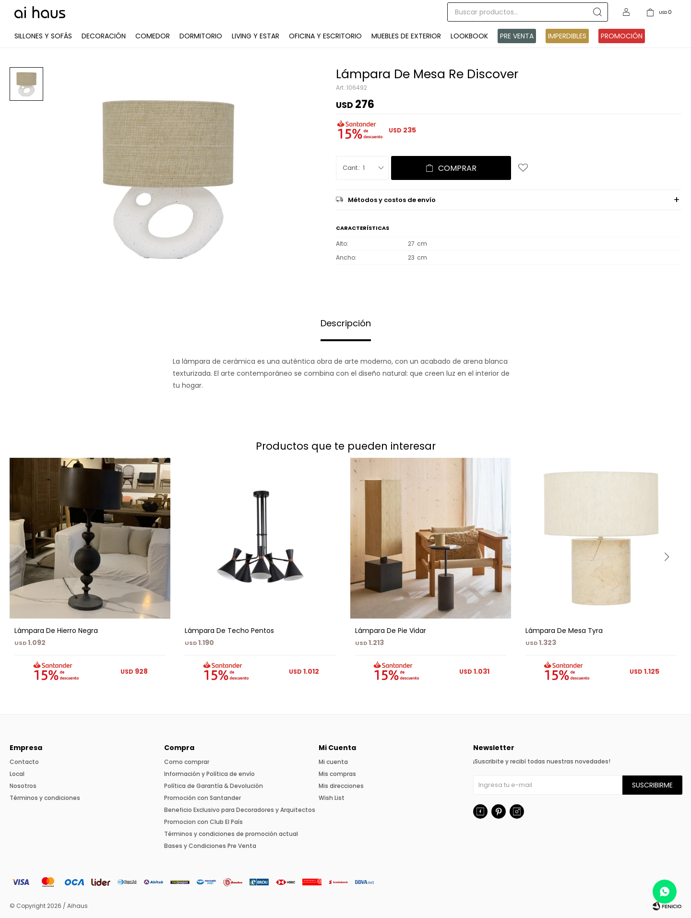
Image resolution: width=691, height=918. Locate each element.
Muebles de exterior (406, 36)
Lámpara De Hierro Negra (56, 630)
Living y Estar (255, 36)
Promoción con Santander (202, 798)
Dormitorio (200, 36)
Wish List (332, 798)
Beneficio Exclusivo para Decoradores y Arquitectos (239, 810)
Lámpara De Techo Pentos (229, 630)
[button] (670, 576)
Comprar (457, 168)
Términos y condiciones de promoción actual (231, 834)
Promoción (622, 36)
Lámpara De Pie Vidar (390, 630)
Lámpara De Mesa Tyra (564, 630)
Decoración (104, 36)
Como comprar (186, 762)
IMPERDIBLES (567, 36)
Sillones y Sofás (43, 36)
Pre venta (517, 36)
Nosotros (23, 786)
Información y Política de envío (209, 774)
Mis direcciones (341, 786)
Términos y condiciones (45, 798)
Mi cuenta (333, 762)
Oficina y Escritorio (325, 36)
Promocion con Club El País (203, 822)
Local (17, 774)
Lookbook (469, 36)
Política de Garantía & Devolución (213, 786)
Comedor (152, 36)
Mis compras (337, 774)
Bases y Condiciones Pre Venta (210, 846)
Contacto (24, 762)
